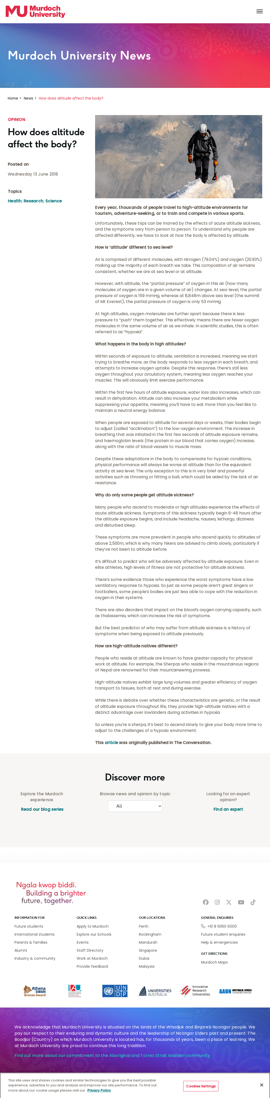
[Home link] (35, 11)
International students (35, 934)
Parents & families (31, 942)
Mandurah (148, 942)
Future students (29, 926)
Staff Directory (90, 950)
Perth (143, 926)
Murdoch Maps (214, 962)
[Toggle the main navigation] (259, 11)
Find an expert (228, 809)
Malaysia (146, 966)
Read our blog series (41, 809)
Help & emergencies (219, 942)
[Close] (261, 1088)
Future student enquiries (223, 934)
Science (53, 201)
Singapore (148, 950)
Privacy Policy (99, 1093)
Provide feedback (92, 966)
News (28, 98)
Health (15, 201)
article (111, 742)
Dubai (144, 958)
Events (83, 942)
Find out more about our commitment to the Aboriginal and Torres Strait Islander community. (113, 1055)
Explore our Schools (94, 934)
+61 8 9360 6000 (222, 926)
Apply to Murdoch (93, 926)
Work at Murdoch (92, 958)
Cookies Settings (201, 1089)
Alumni (21, 950)
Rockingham (150, 934)
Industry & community (35, 958)
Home (13, 98)
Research (33, 201)
